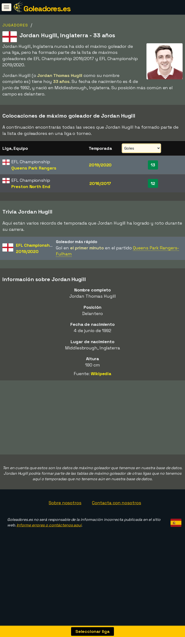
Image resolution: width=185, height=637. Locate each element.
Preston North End (30, 186)
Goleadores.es (47, 8)
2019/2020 (100, 165)
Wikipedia (101, 373)
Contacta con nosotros (116, 524)
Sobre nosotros (65, 524)
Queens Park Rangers (33, 168)
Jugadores (15, 25)
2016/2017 (100, 183)
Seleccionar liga (92, 631)
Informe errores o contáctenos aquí (49, 546)
